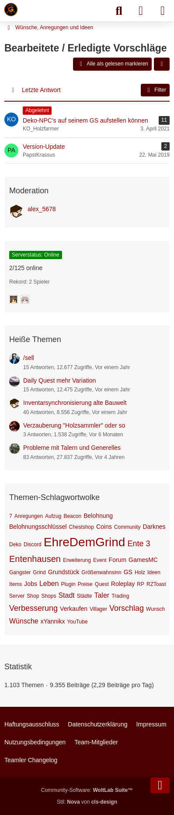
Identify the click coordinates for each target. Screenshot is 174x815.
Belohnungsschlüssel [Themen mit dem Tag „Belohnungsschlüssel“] (38, 526)
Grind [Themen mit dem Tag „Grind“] (39, 572)
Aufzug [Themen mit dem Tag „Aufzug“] (53, 516)
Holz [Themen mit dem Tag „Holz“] (140, 572)
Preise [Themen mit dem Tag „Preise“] (85, 584)
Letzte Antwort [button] (41, 89)
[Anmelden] (141, 11)
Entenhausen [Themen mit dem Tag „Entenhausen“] (35, 559)
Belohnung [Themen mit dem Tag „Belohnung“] (98, 515)
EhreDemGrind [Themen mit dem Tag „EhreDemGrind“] (84, 542)
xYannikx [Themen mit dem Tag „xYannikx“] (53, 621)
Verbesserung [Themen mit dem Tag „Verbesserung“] (33, 608)
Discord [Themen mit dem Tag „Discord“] (33, 544)
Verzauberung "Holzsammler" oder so (74, 425)
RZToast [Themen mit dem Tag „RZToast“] (156, 584)
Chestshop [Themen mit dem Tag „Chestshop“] (81, 527)
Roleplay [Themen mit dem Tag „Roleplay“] (123, 583)
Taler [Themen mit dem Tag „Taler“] (101, 595)
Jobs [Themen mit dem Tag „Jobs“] (30, 583)
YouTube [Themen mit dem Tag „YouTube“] (77, 622)
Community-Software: (87, 790)
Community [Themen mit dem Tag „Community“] (127, 527)
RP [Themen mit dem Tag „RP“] (140, 584)
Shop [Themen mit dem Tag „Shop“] (33, 596)
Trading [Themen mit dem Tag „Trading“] (120, 596)
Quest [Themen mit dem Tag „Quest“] (102, 584)
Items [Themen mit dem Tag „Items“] (15, 584)
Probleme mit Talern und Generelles (72, 447)
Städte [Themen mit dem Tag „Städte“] (84, 596)
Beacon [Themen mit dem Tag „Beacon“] (72, 516)
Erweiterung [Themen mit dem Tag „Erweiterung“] (77, 560)
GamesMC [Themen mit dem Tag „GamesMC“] (143, 559)
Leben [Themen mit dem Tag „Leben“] (49, 583)
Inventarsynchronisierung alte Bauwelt (75, 402)
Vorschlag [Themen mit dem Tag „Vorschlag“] (126, 608)
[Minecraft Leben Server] (11, 9)
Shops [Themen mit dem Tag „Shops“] (48, 596)
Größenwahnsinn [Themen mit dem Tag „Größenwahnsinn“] (101, 572)
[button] (162, 64)
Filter (155, 90)
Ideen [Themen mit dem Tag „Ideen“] (153, 572)
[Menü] (162, 11)
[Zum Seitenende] (160, 785)
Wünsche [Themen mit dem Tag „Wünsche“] (23, 621)
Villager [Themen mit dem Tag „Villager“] (98, 609)
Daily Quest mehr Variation (59, 380)
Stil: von (87, 802)
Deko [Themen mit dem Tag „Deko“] (15, 544)
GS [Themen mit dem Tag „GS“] (128, 571)
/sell (28, 357)
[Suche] (119, 11)
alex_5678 (42, 208)
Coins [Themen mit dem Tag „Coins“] (104, 526)
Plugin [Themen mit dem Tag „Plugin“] (68, 584)
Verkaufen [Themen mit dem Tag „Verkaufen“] (73, 608)
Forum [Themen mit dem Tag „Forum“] (117, 559)
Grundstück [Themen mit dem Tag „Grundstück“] (64, 571)
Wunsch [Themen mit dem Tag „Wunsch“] (155, 609)
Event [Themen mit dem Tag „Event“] (100, 560)
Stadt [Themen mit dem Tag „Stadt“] (66, 595)
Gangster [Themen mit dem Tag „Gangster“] (20, 572)
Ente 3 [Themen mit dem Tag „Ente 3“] (138, 543)
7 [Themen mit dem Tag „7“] (10, 516)
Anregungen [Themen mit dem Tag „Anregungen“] (28, 516)
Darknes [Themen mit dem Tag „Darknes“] (154, 526)
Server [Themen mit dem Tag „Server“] (16, 596)
